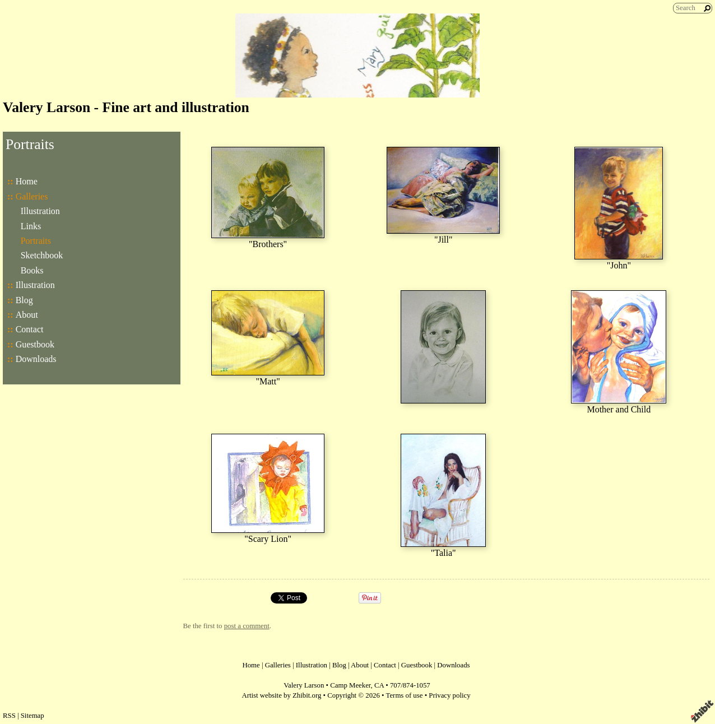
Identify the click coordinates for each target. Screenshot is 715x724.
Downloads (36, 359)
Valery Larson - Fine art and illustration (126, 107)
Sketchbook (42, 255)
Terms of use (404, 695)
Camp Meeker (350, 685)
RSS (9, 716)
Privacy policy (449, 695)
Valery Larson (304, 685)
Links (31, 226)
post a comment (247, 626)
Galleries (32, 196)
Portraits (36, 240)
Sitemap (32, 716)
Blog (24, 300)
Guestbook (35, 344)
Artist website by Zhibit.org (281, 695)
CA (379, 685)
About (27, 314)
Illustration (40, 211)
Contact (30, 329)
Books (32, 270)
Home (27, 181)
